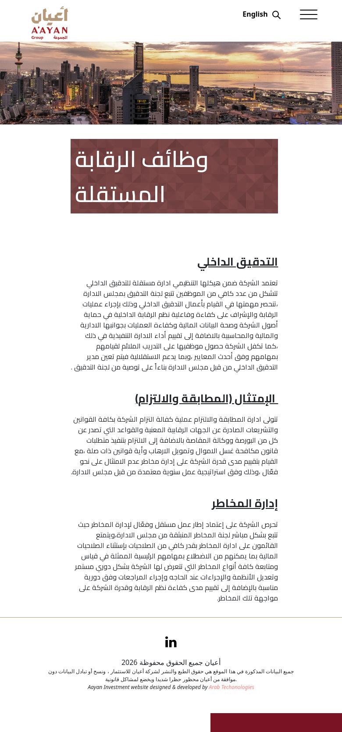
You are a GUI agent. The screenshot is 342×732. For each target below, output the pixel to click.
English (254, 14)
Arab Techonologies (231, 687)
